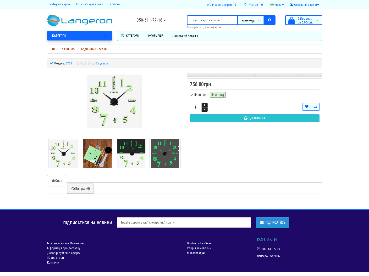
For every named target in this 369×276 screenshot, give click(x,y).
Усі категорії (130, 35)
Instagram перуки (60, 4)
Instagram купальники (89, 4)
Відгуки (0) (80, 188)
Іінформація (155, 35)
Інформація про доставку (63, 248)
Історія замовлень (199, 248)
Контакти (53, 262)
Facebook (114, 4)
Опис (56, 180)
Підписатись (273, 222)
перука (217, 27)
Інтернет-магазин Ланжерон (65, 243)
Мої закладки (196, 253)
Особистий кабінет (184, 36)
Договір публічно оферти (64, 253)
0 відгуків (101, 63)
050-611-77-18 (149, 20)
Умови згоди (55, 258)
